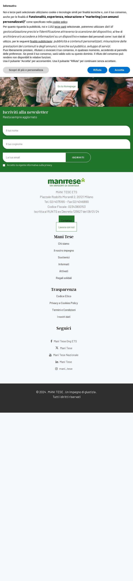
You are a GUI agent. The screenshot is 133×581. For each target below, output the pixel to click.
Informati (63, 264)
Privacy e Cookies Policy (64, 303)
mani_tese (63, 368)
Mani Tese (63, 348)
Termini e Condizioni (64, 309)
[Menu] (3, 7)
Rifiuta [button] (97, 573)
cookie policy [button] (60, 525)
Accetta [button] (119, 573)
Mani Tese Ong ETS (64, 341)
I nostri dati (63, 316)
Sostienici (64, 257)
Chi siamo (63, 243)
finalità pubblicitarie (41, 545)
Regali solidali (64, 278)
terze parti (60, 530)
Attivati (63, 271)
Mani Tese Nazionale (63, 355)
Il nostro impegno (64, 250)
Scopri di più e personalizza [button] (26, 573)
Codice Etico (63, 296)
